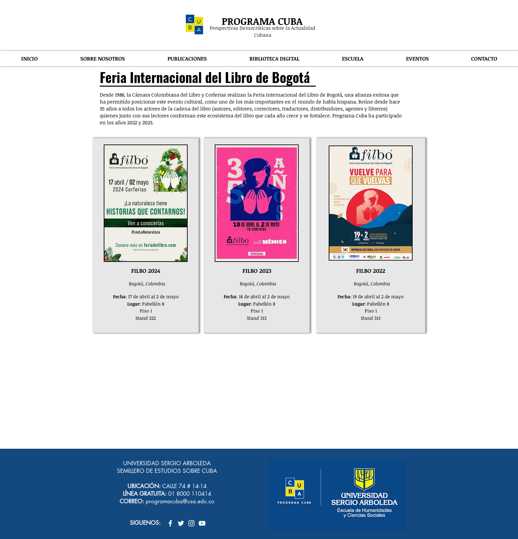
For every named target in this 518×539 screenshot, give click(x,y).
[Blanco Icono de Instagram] (191, 523)
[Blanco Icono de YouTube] (202, 523)
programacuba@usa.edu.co (180, 501)
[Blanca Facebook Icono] (170, 523)
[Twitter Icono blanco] (181, 523)
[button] (102, 58)
